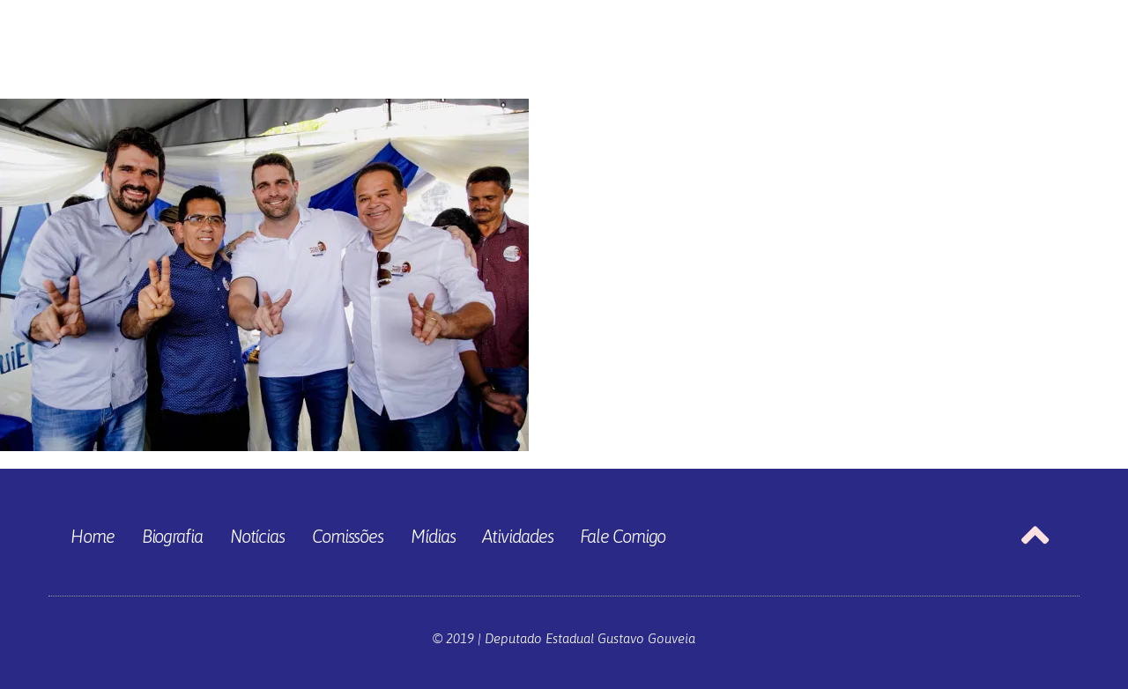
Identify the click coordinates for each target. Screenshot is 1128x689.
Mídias (433, 536)
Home (92, 536)
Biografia (172, 536)
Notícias (257, 536)
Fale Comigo (622, 536)
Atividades (517, 536)
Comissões (347, 536)
